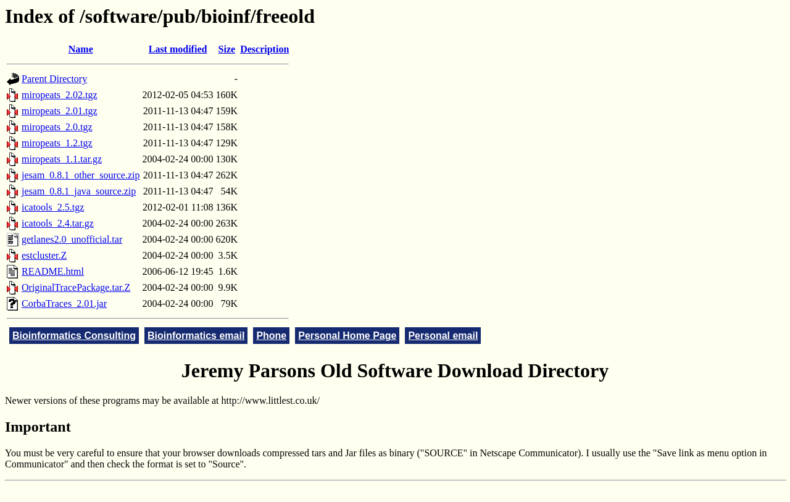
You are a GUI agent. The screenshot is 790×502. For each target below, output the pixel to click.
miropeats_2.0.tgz (57, 127)
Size (227, 49)
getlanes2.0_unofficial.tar (72, 239)
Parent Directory (54, 78)
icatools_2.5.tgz (53, 207)
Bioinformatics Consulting (74, 335)
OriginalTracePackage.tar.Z (76, 287)
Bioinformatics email (196, 335)
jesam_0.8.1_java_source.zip (79, 191)
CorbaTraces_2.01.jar (64, 303)
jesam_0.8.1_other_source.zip (81, 175)
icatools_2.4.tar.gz (58, 223)
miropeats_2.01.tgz (60, 111)
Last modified (178, 49)
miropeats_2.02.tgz (60, 95)
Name (81, 49)
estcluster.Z (44, 255)
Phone (271, 335)
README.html (53, 271)
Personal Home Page (347, 335)
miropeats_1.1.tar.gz (62, 159)
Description (264, 49)
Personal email (443, 335)
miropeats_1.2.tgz (57, 143)
